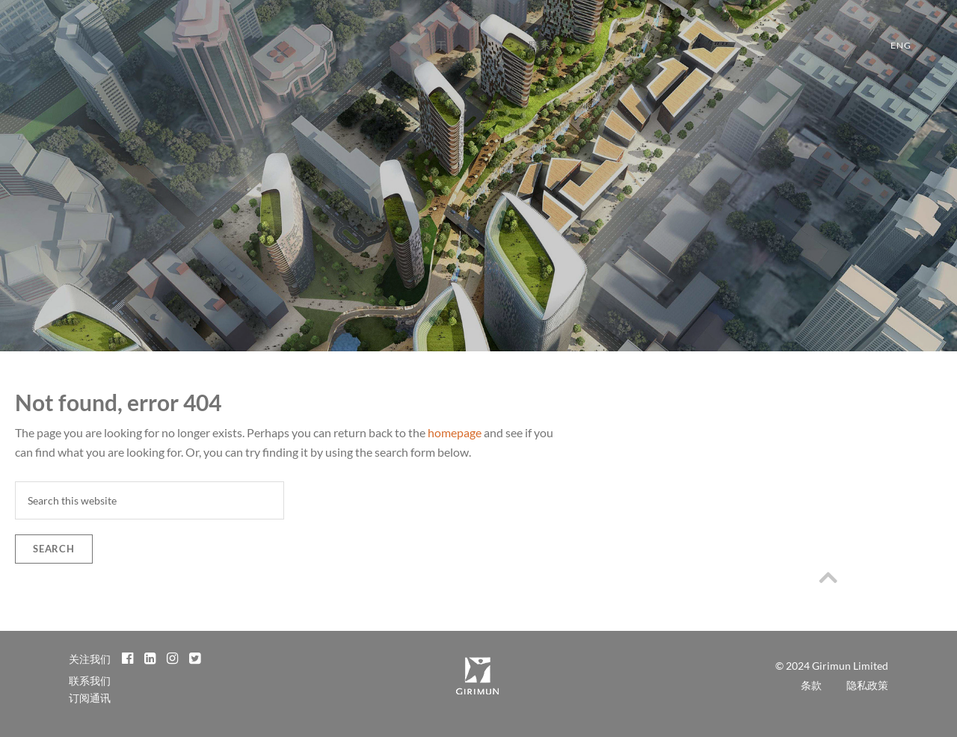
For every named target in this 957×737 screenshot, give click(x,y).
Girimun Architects (44, 53)
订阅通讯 (90, 697)
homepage (454, 432)
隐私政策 (867, 685)
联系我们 (90, 680)
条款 (811, 685)
